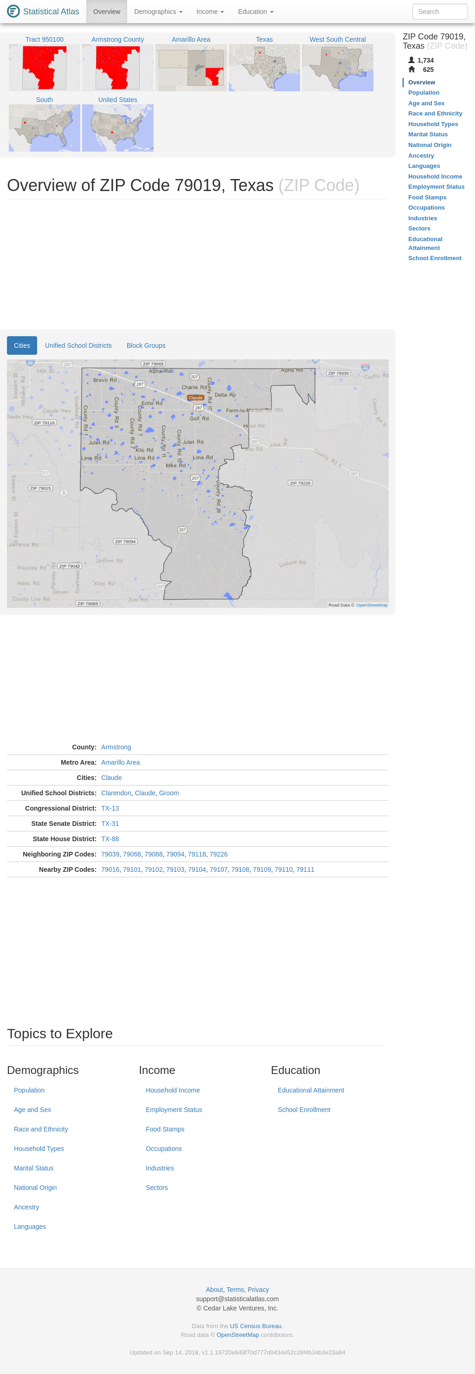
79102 (154, 869)
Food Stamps (165, 1129)
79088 (154, 854)
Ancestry (26, 1207)
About (214, 1289)
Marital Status (34, 1168)
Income (211, 11)
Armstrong (116, 747)
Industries (160, 1168)
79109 (262, 869)
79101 (132, 869)
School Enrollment (304, 1109)
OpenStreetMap (238, 1334)
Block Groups (146, 345)
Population (29, 1090)
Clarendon (116, 793)
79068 (132, 854)
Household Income (173, 1090)
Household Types (39, 1148)
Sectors (156, 1187)
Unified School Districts (78, 345)
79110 (284, 869)
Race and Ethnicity (41, 1129)
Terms (235, 1289)
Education (255, 11)
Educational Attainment (311, 1090)
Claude (111, 777)
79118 (197, 854)
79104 (197, 869)
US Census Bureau (256, 1326)
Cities (22, 345)
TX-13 (110, 808)
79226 (219, 854)
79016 (110, 869)
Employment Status (174, 1109)
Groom (169, 793)
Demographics (158, 11)
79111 (305, 869)
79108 (240, 869)
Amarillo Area (120, 762)
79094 (175, 854)
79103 (175, 869)
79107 (219, 869)
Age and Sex (32, 1109)
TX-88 (110, 839)
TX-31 (110, 823)
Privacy (258, 1289)
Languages (30, 1226)
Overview (106, 11)
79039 (110, 854)
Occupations (164, 1148)
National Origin (35, 1187)
